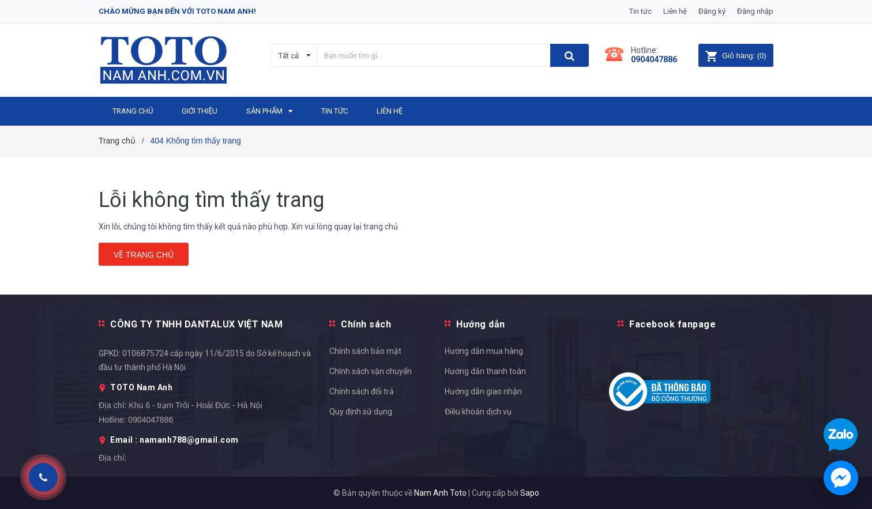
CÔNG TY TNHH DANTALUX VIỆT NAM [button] (196, 324)
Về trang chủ (144, 254)
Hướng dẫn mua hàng (484, 351)
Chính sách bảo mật (365, 351)
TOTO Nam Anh (141, 387)
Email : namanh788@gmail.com (174, 439)
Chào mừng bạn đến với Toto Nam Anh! (177, 11)
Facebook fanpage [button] (672, 324)
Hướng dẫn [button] (480, 324)
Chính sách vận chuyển (370, 371)
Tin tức (640, 11)
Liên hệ (675, 11)
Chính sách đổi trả (361, 391)
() (735, 55)
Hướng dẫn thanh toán (485, 371)
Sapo (529, 492)
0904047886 (654, 59)
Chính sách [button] (366, 324)
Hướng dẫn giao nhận (483, 391)
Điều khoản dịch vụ (478, 411)
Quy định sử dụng (360, 411)
